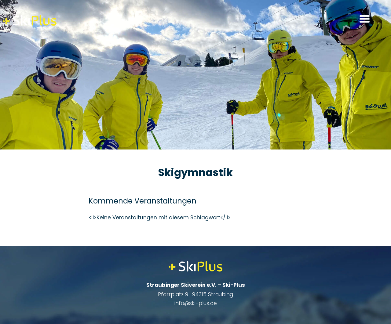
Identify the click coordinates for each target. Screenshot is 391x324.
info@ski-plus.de (195, 303)
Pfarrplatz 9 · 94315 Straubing (195, 294)
